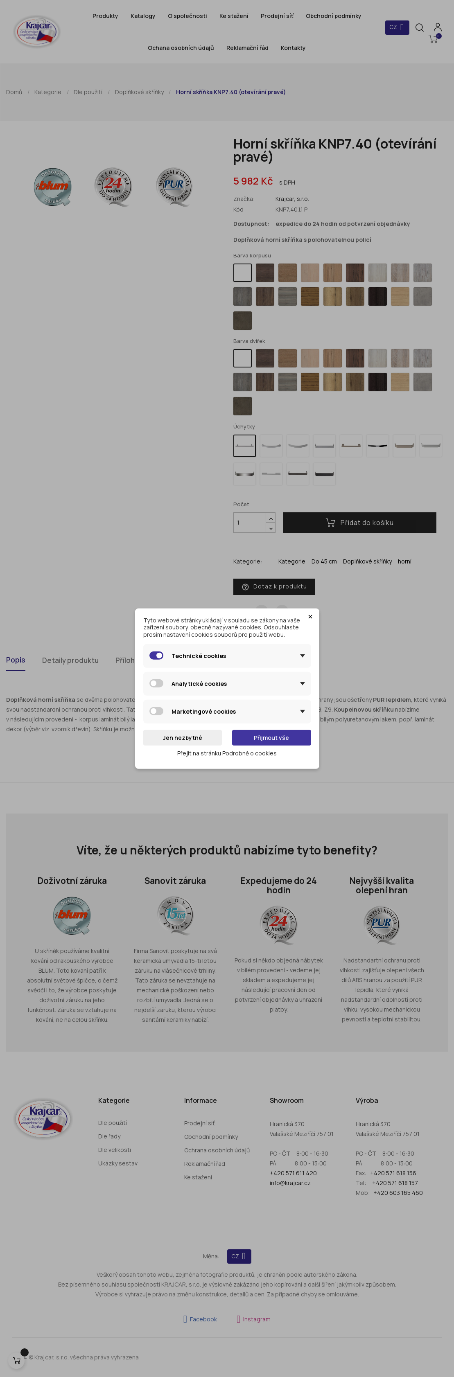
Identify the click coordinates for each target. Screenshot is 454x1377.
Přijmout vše (271, 737)
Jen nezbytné (182, 737)
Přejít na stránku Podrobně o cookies (227, 753)
